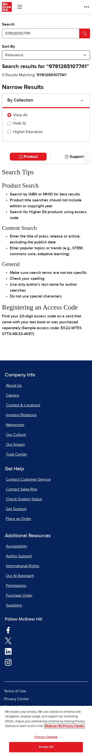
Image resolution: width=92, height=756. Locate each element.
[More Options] (86, 6)
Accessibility (16, 546)
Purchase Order (19, 595)
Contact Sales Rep (21, 489)
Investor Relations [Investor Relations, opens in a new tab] (21, 415)
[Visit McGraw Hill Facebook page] (8, 630)
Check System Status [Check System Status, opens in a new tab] (24, 499)
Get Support (16, 509)
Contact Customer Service (28, 479)
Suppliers (14, 605)
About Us (14, 385)
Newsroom (15, 425)
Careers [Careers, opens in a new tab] (12, 395)
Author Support (19, 556)
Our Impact (15, 444)
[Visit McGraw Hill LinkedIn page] (8, 651)
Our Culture (16, 435)
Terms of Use (15, 691)
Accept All (46, 747)
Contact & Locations (23, 405)
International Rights (22, 566)
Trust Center (16, 454)
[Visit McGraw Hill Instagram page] (8, 662)
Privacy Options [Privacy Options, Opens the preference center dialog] (46, 737)
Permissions (16, 586)
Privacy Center (16, 699)
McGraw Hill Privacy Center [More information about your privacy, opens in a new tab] (64, 726)
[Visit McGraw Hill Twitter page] (8, 640)
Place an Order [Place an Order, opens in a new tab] (18, 519)
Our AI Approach (20, 576)
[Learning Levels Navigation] (20, 7)
